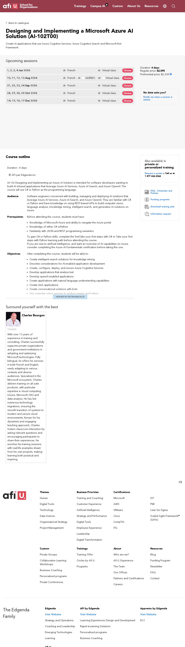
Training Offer (85, 502)
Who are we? (121, 502)
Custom (117, 6)
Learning (50, 586)
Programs (82, 514)
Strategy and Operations (59, 568)
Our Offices (120, 520)
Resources (151, 6)
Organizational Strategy (53, 470)
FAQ (153, 520)
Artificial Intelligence (88, 458)
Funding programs (157, 148)
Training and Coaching (90, 446)
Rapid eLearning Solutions (95, 574)
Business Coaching (51, 518)
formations (51, 613)
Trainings (80, 6)
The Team (119, 514)
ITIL (115, 476)
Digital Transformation (89, 488)
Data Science (47, 464)
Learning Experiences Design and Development (107, 568)
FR (180, 430)
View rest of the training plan (70, 245)
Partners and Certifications (129, 526)
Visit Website (53, 562)
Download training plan (160, 155)
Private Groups (48, 502)
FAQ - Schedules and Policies (158, 140)
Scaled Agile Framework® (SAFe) (165, 466)
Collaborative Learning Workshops (53, 510)
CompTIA (119, 470)
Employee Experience (89, 476)
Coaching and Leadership (60, 574)
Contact (154, 526)
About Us (133, 6)
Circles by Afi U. (86, 508)
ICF (152, 446)
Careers (118, 532)
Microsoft (119, 446)
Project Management (52, 476)
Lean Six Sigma (159, 458)
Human (44, 446)
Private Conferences (51, 530)
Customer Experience (89, 452)
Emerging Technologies (58, 580)
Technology (46, 458)
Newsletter (156, 514)
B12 (142, 568)
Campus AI (99, 6)
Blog (153, 502)
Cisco (117, 464)
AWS (116, 452)
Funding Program (160, 508)
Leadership (83, 482)
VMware (118, 458)
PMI (152, 452)
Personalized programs (53, 524)
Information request (158, 162)
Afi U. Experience (123, 508)
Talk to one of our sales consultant (57, 644)
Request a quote (153, 121)
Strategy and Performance (92, 464)
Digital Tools (47, 452)
